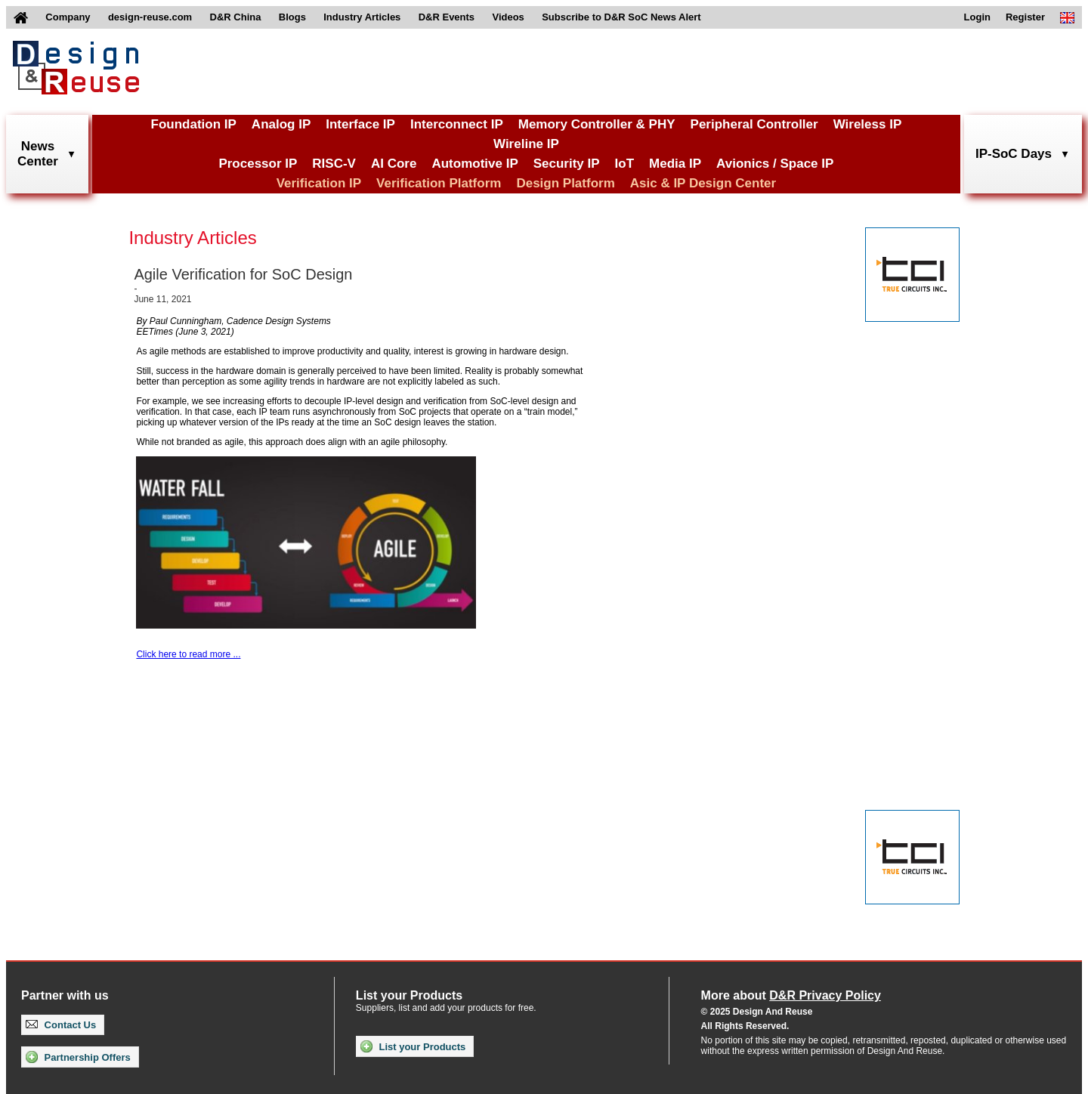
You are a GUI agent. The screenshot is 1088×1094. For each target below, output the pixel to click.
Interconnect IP (456, 124)
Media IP (675, 163)
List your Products (412, 1046)
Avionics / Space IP (774, 163)
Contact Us (61, 1025)
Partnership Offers (78, 1057)
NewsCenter (37, 153)
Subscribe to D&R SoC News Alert (621, 17)
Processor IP (257, 163)
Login (977, 17)
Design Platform (565, 183)
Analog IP (281, 124)
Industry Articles (361, 17)
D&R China (235, 17)
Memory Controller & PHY (596, 124)
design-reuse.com (150, 17)
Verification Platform (438, 183)
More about (791, 995)
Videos (508, 17)
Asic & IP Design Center (703, 183)
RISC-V (334, 163)
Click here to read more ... (188, 654)
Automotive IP (474, 163)
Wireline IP (526, 144)
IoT (625, 163)
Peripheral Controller (754, 124)
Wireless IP (867, 124)
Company (67, 17)
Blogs (292, 17)
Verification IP (319, 183)
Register (1025, 17)
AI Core (393, 163)
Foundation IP (193, 124)
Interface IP (360, 124)
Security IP (566, 163)
